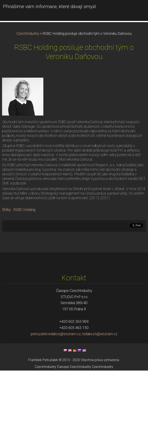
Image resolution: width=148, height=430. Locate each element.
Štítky (6, 269)
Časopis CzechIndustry (74, 426)
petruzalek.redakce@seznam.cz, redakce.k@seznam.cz (74, 393)
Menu (136, 9)
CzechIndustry (28, 93)
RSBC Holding (24, 269)
